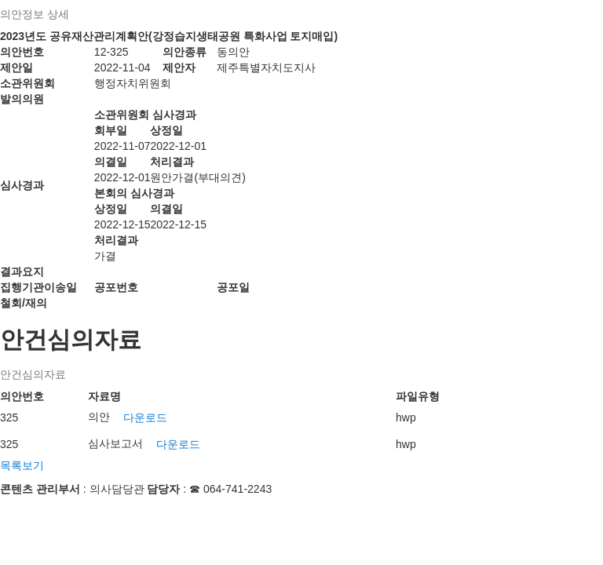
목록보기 (22, 465)
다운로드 (145, 417)
